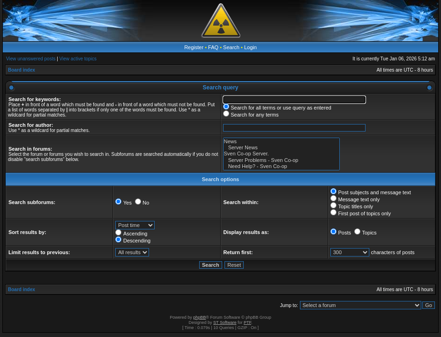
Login (250, 47)
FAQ (213, 47)
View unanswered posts (30, 58)
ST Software (224, 322)
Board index (21, 70)
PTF (247, 322)
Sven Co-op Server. (281, 154)
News (281, 142)
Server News (281, 148)
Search (231, 47)
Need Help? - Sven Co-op (281, 166)
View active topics (78, 58)
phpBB (199, 317)
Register (193, 47)
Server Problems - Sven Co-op (281, 160)
